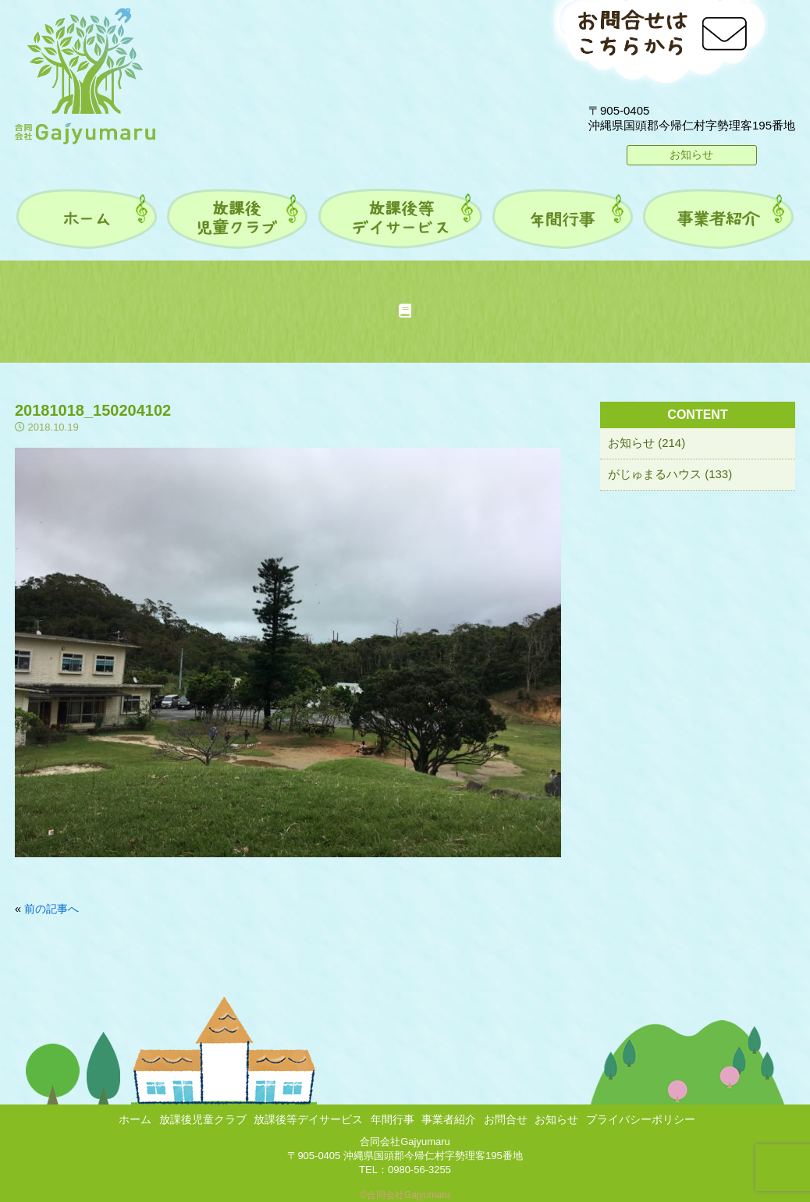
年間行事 (392, 1119)
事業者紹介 (448, 1119)
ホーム (135, 1119)
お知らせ (691, 154)
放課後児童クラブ (203, 1119)
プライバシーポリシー (640, 1119)
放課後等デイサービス (308, 1119)
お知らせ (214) (646, 442)
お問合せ (506, 1119)
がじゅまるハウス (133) (670, 473)
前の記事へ (51, 908)
